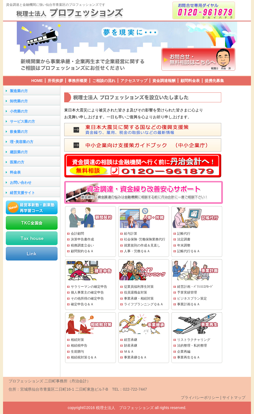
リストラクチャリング (193, 340)
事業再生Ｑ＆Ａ (188, 357)
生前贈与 (77, 351)
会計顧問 (77, 233)
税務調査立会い (82, 245)
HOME (37, 80)
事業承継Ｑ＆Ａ (135, 357)
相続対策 (77, 340)
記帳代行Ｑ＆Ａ (188, 251)
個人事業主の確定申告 (87, 292)
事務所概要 (77, 80)
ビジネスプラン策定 (192, 298)
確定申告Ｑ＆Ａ (82, 304)
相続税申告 (79, 345)
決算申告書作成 (82, 239)
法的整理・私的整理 (192, 345)
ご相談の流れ (103, 80)
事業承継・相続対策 (139, 298)
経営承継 (130, 340)
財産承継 (130, 345)
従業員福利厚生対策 (139, 287)
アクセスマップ (133, 80)
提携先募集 (214, 80)
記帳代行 (183, 233)
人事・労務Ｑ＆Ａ (137, 251)
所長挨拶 (55, 80)
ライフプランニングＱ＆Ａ (143, 304)
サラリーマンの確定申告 (89, 287)
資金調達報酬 (163, 80)
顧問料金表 (190, 80)
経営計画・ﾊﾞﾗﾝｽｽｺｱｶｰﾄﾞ (195, 287)
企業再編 (183, 351)
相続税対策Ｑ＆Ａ (84, 357)
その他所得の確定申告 (87, 298)
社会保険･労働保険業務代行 (144, 239)
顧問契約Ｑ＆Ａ (82, 251)
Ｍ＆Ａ (129, 351)
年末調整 (183, 245)
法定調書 (183, 239)
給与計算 (130, 233)
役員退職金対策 (135, 292)
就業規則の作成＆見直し (142, 245)
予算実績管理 (187, 292)
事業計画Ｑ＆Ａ (188, 304)
